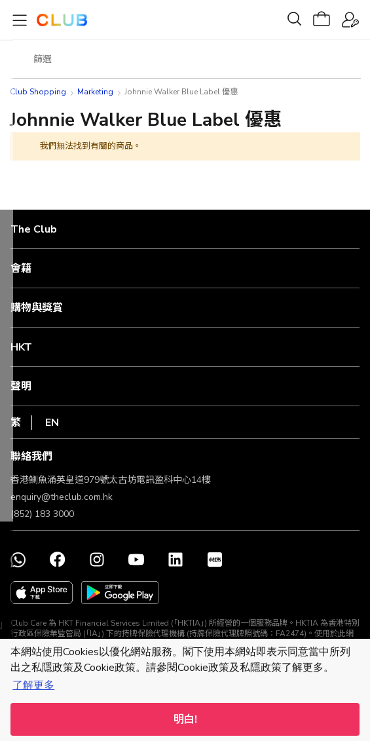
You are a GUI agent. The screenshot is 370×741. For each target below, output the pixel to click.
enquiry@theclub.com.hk (61, 497)
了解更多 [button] (33, 685)
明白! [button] (185, 719)
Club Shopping (38, 91)
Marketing (95, 91)
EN (52, 422)
